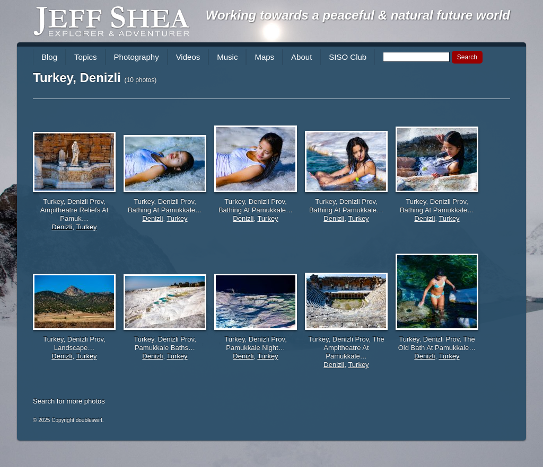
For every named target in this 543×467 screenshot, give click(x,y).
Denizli (61, 227)
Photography (136, 56)
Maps (264, 56)
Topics (85, 56)
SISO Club (347, 56)
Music (227, 56)
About (301, 56)
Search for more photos (69, 401)
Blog (49, 56)
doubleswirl (89, 420)
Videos (188, 56)
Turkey (86, 227)
